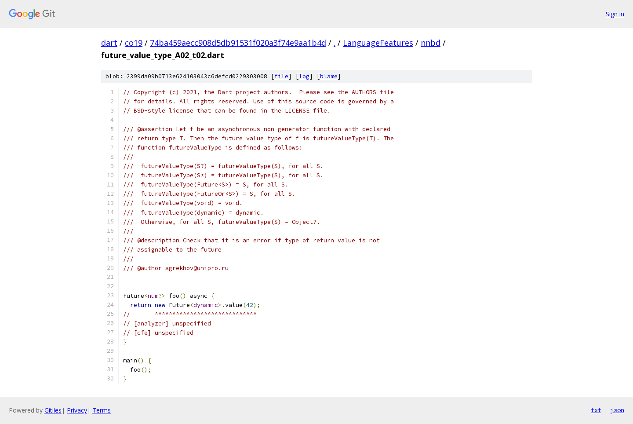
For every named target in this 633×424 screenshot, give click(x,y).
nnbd (430, 42)
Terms (101, 410)
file (281, 76)
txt (596, 410)
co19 (133, 42)
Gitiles (53, 410)
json (617, 410)
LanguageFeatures (378, 42)
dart (109, 42)
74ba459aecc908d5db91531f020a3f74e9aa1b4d (238, 42)
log (304, 76)
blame (329, 76)
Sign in (615, 14)
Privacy (77, 410)
